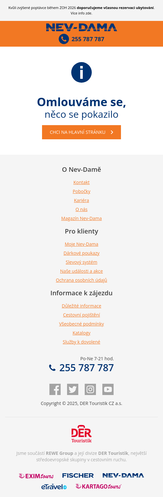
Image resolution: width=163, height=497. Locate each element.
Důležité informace (81, 306)
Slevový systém (81, 262)
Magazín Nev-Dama (81, 218)
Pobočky (81, 191)
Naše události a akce (81, 271)
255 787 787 (81, 367)
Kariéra (81, 200)
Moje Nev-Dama (82, 244)
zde (88, 13)
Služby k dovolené (81, 342)
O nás (81, 209)
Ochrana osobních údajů (81, 280)
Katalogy (81, 333)
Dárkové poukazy (81, 253)
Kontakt (81, 182)
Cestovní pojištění (81, 315)
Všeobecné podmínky (81, 324)
